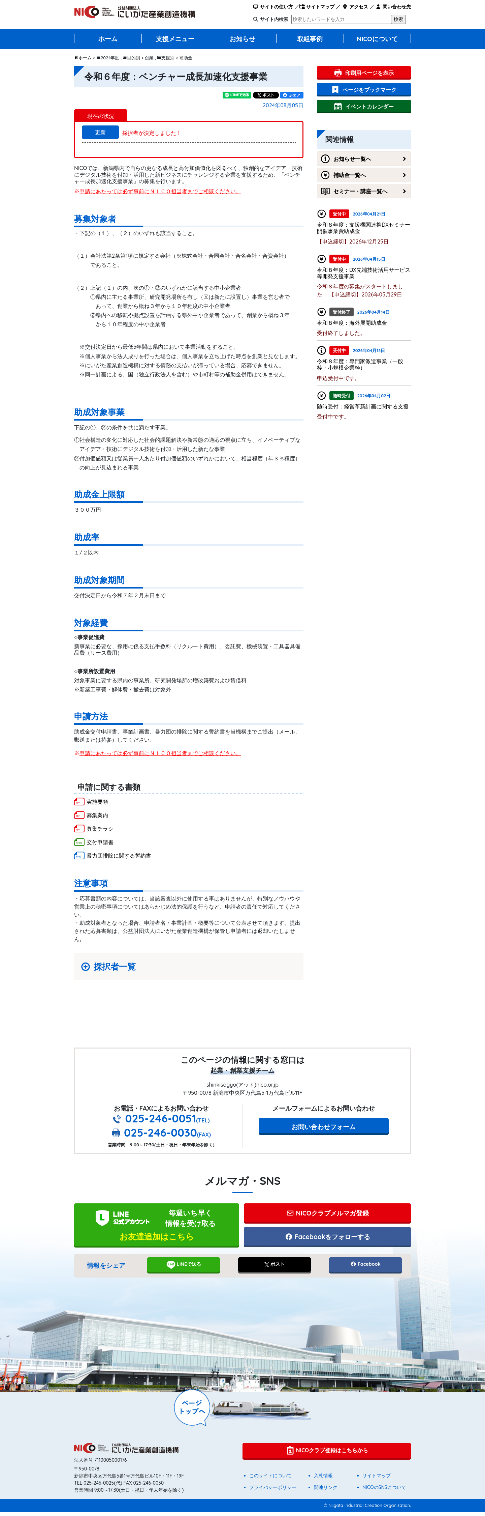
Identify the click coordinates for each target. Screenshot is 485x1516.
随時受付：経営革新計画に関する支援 (363, 406)
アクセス (355, 7)
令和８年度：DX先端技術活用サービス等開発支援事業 (363, 273)
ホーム (108, 39)
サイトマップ (316, 7)
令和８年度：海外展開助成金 (352, 322)
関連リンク (325, 1491)
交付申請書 (100, 842)
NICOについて (377, 39)
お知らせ (242, 39)
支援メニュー (175, 39)
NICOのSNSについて (384, 1491)
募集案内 (97, 815)
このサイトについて (270, 1479)
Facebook (365, 1268)
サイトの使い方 (273, 7)
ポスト (274, 1268)
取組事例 (310, 39)
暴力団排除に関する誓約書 (119, 855)
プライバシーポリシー (272, 1491)
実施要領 (97, 801)
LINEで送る (183, 1268)
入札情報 (323, 1479)
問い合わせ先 (393, 7)
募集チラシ (100, 828)
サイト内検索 (274, 19)
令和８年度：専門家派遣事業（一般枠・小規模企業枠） (360, 364)
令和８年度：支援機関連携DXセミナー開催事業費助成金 (363, 227)
